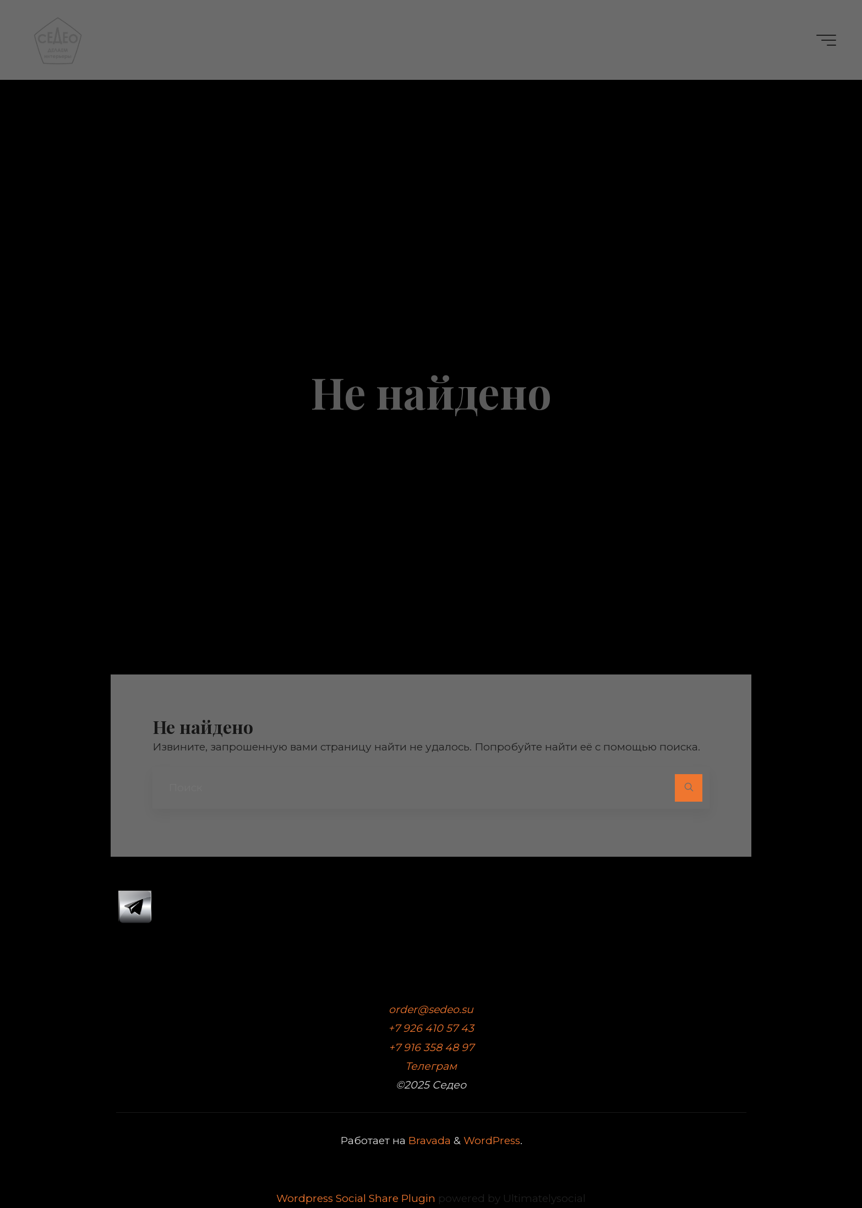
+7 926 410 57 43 (431, 1028)
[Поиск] (688, 787)
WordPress (491, 1140)
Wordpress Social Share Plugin (357, 1198)
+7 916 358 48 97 (431, 1047)
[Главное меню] (826, 40)
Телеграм (431, 1066)
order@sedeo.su (431, 1009)
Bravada (428, 1140)
